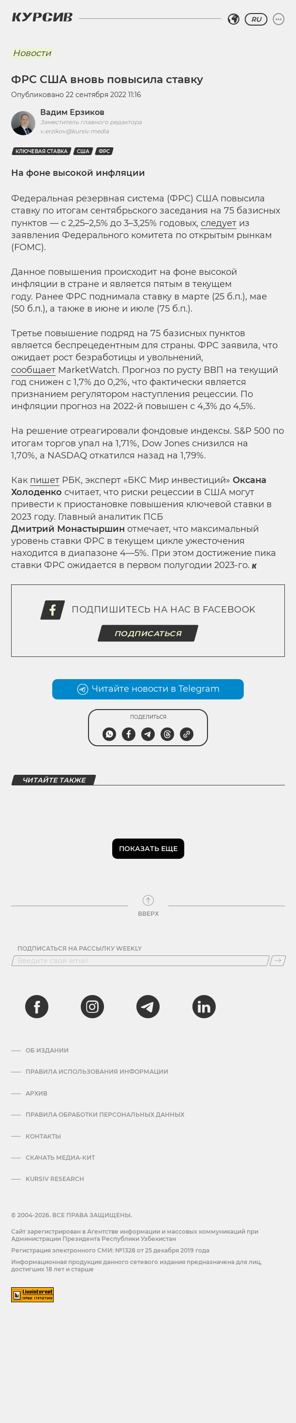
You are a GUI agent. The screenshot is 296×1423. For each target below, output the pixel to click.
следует (219, 223)
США (83, 151)
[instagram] (92, 1006)
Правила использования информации (97, 1071)
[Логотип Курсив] (42, 17)
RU (256, 19)
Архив (36, 1093)
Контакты (43, 1136)
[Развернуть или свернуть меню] (278, 19)
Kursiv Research (55, 1179)
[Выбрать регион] (233, 19)
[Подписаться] (278, 960)
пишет (44, 480)
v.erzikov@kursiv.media (74, 131)
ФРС (104, 151)
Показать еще (148, 848)
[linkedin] (204, 1006)
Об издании (47, 1050)
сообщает (33, 370)
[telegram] (148, 1006)
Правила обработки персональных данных (105, 1114)
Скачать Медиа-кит (60, 1157)
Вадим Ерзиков (72, 112)
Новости (32, 53)
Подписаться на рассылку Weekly (79, 948)
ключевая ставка (41, 151)
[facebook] (36, 1006)
